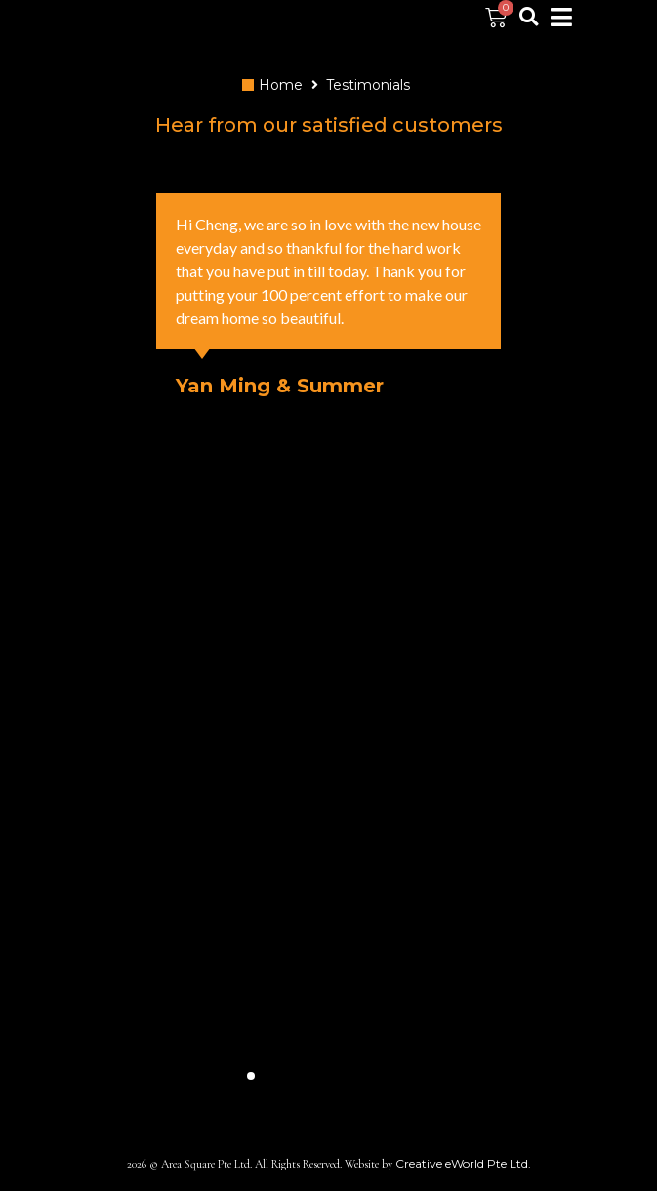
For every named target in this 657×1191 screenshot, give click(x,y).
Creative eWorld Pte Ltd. (463, 1163)
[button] (251, 1076)
